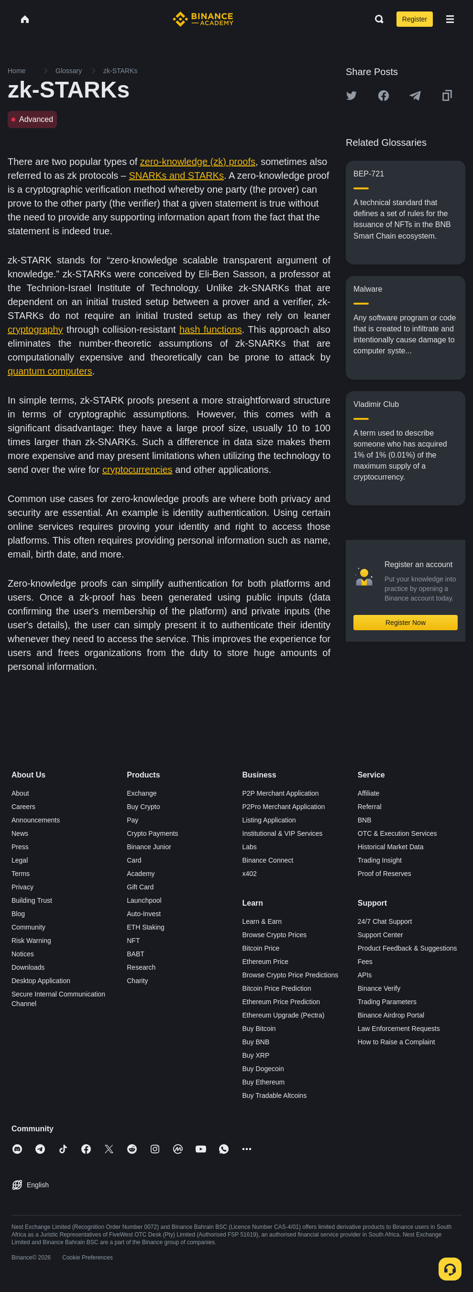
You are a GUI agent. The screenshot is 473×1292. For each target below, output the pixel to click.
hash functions (210, 329)
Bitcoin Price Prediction (276, 988)
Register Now (405, 622)
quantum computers (50, 371)
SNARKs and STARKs (176, 175)
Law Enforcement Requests (399, 1028)
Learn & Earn (262, 921)
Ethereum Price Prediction (281, 1002)
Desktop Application (40, 981)
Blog (18, 914)
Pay (132, 820)
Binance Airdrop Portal (391, 1015)
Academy (140, 873)
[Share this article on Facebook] (383, 95)
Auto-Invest (144, 914)
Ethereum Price (265, 961)
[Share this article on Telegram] (415, 95)
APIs (365, 975)
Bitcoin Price (261, 948)
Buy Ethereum (263, 1082)
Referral (370, 806)
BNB (365, 820)
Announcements (35, 820)
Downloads (27, 967)
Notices (22, 954)
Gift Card (140, 887)
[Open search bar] (376, 19)
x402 (249, 873)
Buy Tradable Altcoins (274, 1095)
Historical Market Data (391, 847)
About (20, 793)
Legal (19, 860)
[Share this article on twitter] (351, 95)
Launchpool (144, 900)
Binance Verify (379, 988)
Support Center (380, 935)
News (19, 833)
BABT (135, 954)
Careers (23, 806)
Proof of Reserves (384, 873)
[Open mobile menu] (450, 19)
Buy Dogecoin (263, 1069)
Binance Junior (149, 847)
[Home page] (203, 19)
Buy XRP (256, 1055)
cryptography (35, 329)
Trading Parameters (387, 1002)
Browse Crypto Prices (274, 935)
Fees (365, 961)
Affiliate (369, 793)
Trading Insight (380, 860)
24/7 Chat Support (385, 921)
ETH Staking (146, 927)
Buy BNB (256, 1042)
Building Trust (31, 900)
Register (414, 19)
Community (28, 927)
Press (20, 847)
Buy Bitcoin (259, 1028)
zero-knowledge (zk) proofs (197, 161)
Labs (249, 847)
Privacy (22, 887)
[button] (450, 19)
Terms (20, 873)
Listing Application (269, 820)
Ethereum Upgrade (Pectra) (283, 1015)
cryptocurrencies (137, 469)
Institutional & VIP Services (282, 833)
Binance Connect (268, 860)
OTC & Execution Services (397, 833)
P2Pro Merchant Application (283, 806)
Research (141, 967)
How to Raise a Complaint (396, 1042)
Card (134, 860)
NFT (133, 940)
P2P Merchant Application (280, 793)
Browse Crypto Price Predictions (290, 975)
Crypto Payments (152, 833)
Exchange (141, 793)
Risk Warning (31, 940)
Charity (137, 981)
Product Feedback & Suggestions (407, 948)
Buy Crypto (143, 806)
